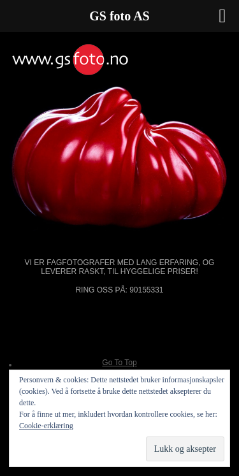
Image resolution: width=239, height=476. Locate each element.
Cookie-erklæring (46, 425)
